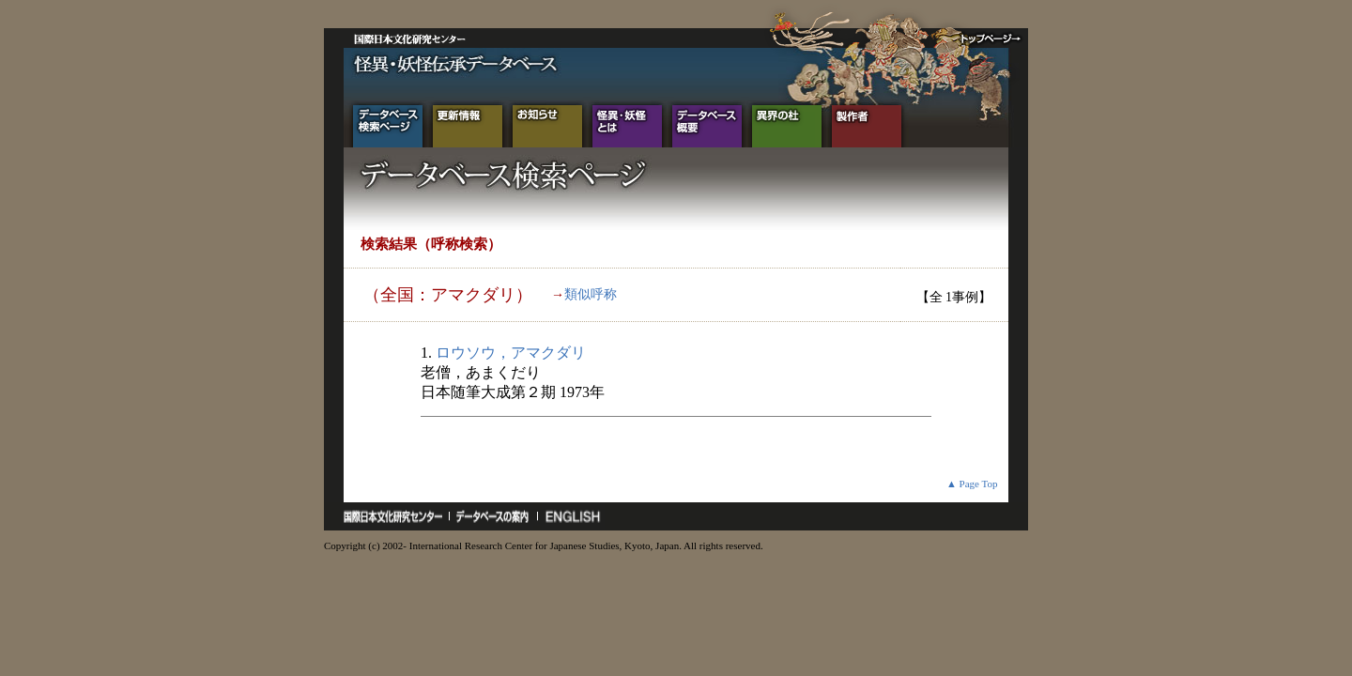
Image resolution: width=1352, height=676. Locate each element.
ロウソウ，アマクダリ (511, 353)
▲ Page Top (972, 483)
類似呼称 (590, 294)
